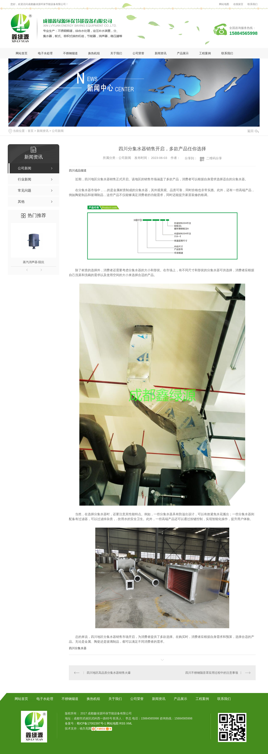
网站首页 (21, 53)
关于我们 (116, 53)
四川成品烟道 (77, 170)
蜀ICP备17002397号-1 (91, 723)
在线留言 (238, 4)
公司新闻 (58, 130)
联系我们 (252, 4)
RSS (122, 723)
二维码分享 (214, 158)
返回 (253, 131)
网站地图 (224, 4)
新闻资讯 (160, 53)
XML (129, 723)
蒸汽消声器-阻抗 (33, 262)
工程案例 (205, 53)
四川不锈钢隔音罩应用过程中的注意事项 (211, 672)
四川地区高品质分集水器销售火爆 (109, 672)
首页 (31, 130)
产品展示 (183, 53)
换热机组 (94, 53)
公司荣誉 (138, 53)
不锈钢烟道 (70, 53)
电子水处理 (45, 53)
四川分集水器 (77, 648)
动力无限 (85, 728)
